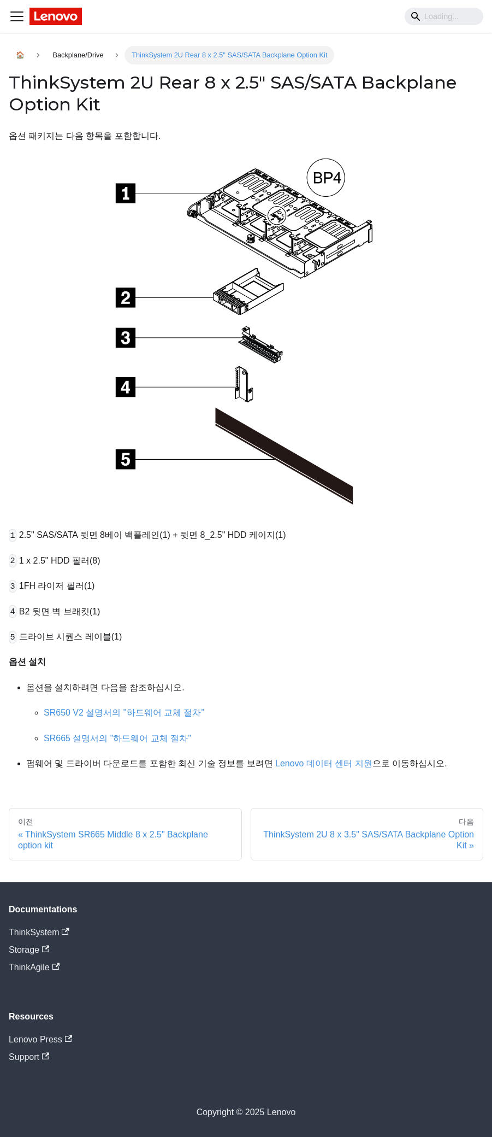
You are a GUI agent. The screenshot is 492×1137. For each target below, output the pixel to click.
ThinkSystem (39, 932)
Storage (29, 949)
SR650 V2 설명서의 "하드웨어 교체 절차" (124, 712)
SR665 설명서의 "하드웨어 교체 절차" (117, 738)
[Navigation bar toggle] (17, 16)
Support (29, 1057)
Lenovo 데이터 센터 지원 (323, 763)
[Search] (444, 16)
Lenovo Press (40, 1039)
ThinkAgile (34, 967)
